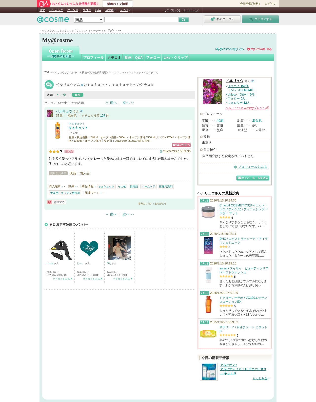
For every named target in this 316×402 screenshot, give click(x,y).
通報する (56, 202)
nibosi (50, 263)
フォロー (153, 58)
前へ (113, 102)
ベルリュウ (64, 111)
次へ (126, 102)
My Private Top (261, 49)
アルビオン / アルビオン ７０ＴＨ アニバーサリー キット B (243, 369)
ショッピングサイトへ (181, 145)
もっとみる (260, 378)
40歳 (220, 120)
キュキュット (77, 123)
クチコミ (114, 58)
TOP (42, 10)
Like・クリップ (175, 58)
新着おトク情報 (117, 4)
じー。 (81, 263)
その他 (74, 132)
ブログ (87, 10)
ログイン (270, 3)
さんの (247, 108)
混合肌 (257, 120)
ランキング (56, 10)
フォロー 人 (236, 98)
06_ (109, 263)
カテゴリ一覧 (172, 10)
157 (102, 115)
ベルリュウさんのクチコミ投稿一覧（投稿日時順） (80, 72)
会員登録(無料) (250, 3)
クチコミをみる (61, 279)
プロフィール (93, 58)
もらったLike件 (242, 90)
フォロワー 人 (239, 102)
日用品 (134, 186)
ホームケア (148, 186)
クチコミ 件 (238, 86)
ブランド (72, 10)
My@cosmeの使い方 (229, 49)
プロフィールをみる (252, 167)
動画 (128, 58)
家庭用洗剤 (166, 186)
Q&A (98, 10)
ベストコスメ (191, 10)
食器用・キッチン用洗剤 (65, 192)
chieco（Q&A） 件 (241, 94)
